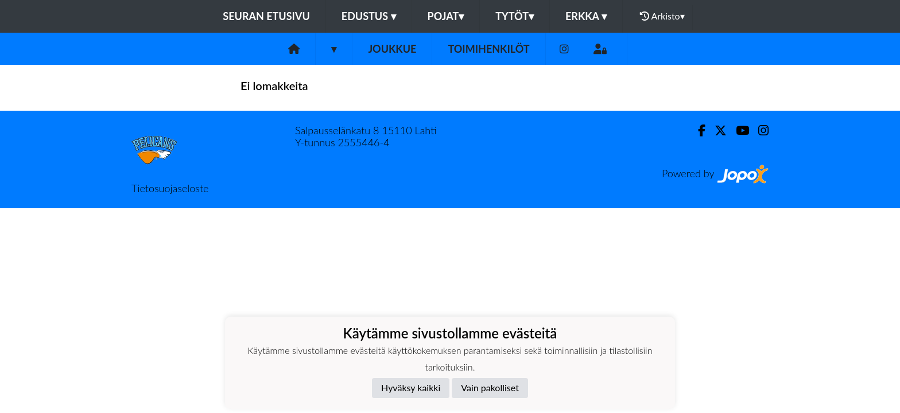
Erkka (586, 16)
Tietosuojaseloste (169, 188)
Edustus (369, 16)
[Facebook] (697, 130)
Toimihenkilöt (488, 48)
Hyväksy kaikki (410, 387)
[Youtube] (738, 130)
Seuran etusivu (266, 16)
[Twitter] (716, 130)
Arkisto (662, 16)
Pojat (446, 16)
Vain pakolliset (490, 387)
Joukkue (392, 48)
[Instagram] (564, 49)
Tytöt (514, 16)
